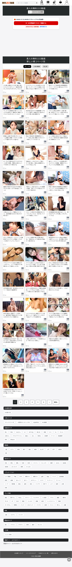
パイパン (35, 463)
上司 (48, 449)
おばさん (18, 432)
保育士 (39, 436)
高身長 (6, 467)
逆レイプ (18, 480)
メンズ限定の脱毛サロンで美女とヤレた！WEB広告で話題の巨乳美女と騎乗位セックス (58, 137)
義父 (30, 449)
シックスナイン (51, 501)
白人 (33, 436)
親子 (24, 449)
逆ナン (26, 480)
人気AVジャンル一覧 (43, 553)
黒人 (6, 524)
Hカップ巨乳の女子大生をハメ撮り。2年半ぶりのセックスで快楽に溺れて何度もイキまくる (58, 264)
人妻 (6, 449)
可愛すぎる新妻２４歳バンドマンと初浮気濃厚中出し (58, 339)
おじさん (40, 524)
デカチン (20, 524)
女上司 (41, 449)
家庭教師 (60, 436)
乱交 (17, 501)
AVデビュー (34, 480)
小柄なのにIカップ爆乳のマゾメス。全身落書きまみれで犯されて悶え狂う (12, 213)
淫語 (45, 505)
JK (24, 432)
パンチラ (37, 484)
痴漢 (6, 480)
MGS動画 (44, 422)
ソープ (6, 484)
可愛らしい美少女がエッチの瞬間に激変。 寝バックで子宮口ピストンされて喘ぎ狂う (35, 188)
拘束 (6, 487)
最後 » (56, 402)
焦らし (58, 505)
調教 (37, 501)
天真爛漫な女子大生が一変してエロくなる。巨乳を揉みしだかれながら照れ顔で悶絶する (12, 340)
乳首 (23, 463)
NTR (21, 476)
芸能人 (27, 436)
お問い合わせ (54, 553)
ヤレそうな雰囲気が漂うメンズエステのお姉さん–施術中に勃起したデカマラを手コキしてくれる (13, 112)
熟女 (12, 432)
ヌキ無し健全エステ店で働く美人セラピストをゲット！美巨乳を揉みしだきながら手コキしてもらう (12, 87)
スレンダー (44, 463)
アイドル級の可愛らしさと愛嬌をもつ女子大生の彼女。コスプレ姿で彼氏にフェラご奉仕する (58, 315)
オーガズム (7, 505)
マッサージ (50, 480)
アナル (51, 497)
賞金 (48, 476)
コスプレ (13, 515)
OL (55, 432)
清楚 (45, 432)
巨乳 (6, 463)
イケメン (13, 524)
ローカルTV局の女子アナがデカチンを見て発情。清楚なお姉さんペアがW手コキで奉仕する (12, 163)
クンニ (51, 505)
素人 (6, 432)
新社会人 (13, 439)
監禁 (57, 484)
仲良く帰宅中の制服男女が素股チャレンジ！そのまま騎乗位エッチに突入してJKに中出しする (58, 188)
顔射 (23, 501)
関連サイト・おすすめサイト (13, 543)
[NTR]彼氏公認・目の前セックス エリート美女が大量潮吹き (13, 289)
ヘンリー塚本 (8, 534)
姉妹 (18, 449)
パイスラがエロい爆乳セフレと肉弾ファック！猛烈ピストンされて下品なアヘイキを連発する (35, 315)
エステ (42, 480)
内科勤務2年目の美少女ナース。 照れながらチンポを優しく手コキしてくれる (58, 213)
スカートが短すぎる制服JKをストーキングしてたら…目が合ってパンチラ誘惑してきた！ (35, 213)
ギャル (61, 432)
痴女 (6, 497)
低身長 (64, 463)
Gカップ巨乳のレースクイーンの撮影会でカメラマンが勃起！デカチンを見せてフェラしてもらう (13, 239)
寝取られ (27, 476)
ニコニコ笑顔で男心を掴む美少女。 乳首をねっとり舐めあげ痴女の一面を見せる (35, 239)
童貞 (33, 524)
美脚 (51, 463)
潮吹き (64, 497)
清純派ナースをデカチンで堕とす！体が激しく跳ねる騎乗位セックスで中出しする (35, 163)
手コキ (6, 501)
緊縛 (59, 501)
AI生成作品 (36, 422)
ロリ (50, 432)
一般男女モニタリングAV (23, 422)
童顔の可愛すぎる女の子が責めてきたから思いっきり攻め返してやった (12, 188)
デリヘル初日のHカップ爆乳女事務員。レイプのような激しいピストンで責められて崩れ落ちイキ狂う (36, 289)
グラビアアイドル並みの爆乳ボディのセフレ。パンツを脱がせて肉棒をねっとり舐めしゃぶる (12, 264)
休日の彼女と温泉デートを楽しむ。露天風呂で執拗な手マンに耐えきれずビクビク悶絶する (12, 315)
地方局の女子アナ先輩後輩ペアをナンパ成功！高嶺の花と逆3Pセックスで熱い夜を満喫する (35, 112)
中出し (20, 497)
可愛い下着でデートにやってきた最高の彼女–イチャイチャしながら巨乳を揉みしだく (36, 365)
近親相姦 (61, 476)
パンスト (20, 515)
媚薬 (58, 497)
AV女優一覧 (8, 412)
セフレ (12, 449)
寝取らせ (35, 476)
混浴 (31, 484)
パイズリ (38, 505)
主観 (65, 505)
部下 (54, 449)
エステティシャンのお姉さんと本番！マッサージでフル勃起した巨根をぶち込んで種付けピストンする (35, 87)
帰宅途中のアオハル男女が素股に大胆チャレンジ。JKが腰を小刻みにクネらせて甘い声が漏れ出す (58, 239)
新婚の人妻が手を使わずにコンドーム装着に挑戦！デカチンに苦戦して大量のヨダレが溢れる (12, 137)
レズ (51, 484)
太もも (57, 463)
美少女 (38, 432)
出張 (63, 484)
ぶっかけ (30, 501)
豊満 (22, 467)
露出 (19, 484)
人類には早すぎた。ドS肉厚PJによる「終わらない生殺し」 (36, 339)
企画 (42, 476)
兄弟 (6, 453)
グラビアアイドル (17, 436)
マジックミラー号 (9, 422)
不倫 (15, 476)
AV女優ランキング (18, 553)
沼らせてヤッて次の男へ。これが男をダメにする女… (58, 289)
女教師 (46, 436)
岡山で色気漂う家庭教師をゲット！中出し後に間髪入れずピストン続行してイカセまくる (35, 137)
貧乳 (12, 463)
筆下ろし (13, 497)
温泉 (25, 484)
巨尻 (29, 463)
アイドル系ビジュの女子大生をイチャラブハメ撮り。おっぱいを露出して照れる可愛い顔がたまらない (35, 264)
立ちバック (30, 505)
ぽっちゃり (14, 467)
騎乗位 (15, 505)
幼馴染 (60, 449)
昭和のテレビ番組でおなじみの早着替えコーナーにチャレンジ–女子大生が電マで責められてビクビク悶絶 (58, 366)
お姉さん (7, 436)
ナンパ (54, 476)
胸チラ (45, 484)
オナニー (27, 497)
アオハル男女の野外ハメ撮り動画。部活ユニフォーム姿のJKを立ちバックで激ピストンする (58, 112)
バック (22, 505)
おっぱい (28, 467)
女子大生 (31, 432)
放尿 (42, 501)
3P (12, 501)
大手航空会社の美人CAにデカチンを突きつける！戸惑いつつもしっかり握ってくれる (12, 391)
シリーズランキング (31, 553)
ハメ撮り (44, 497)
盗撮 (12, 480)
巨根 (27, 524)
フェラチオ (36, 497)
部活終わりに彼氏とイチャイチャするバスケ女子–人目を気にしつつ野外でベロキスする (13, 365)
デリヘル (58, 480)
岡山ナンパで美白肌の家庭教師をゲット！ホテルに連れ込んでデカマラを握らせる (58, 87)
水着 (6, 515)
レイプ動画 (7, 476)
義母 (35, 449)
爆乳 (17, 463)
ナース (53, 436)
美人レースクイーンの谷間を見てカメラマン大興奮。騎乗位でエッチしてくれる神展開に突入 (58, 163)
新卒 (6, 439)
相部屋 (13, 484)
